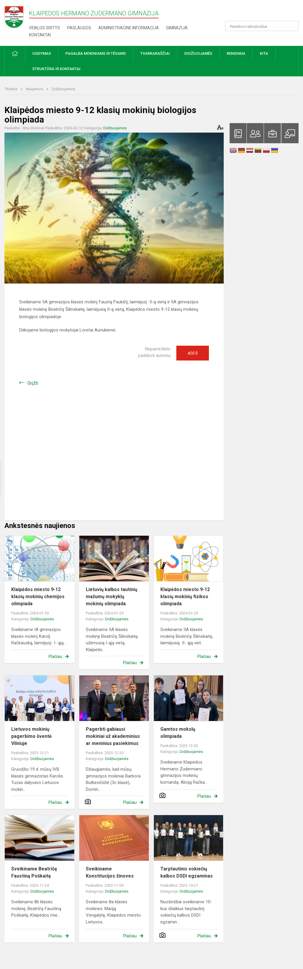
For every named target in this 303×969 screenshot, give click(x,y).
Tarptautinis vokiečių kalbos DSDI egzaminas (186, 872)
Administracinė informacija (128, 27)
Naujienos (35, 89)
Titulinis (11, 89)
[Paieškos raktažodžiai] (262, 26)
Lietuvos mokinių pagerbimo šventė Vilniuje (31, 736)
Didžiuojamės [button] (198, 53)
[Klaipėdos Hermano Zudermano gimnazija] (16, 17)
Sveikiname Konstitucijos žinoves (110, 872)
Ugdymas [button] (41, 53)
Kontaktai (40, 35)
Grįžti (33, 383)
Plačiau (55, 656)
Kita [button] (264, 53)
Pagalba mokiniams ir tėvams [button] (95, 53)
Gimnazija (177, 27)
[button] (258, 12)
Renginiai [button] (236, 53)
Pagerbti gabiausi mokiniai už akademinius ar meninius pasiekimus (113, 736)
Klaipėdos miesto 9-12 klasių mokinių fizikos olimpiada (185, 596)
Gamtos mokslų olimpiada (177, 732)
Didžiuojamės (63, 89)
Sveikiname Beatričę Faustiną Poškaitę (34, 872)
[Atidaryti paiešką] (292, 26)
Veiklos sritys (44, 27)
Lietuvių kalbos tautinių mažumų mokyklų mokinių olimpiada (111, 596)
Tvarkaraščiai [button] (155, 53)
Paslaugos (79, 27)
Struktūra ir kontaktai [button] (56, 69)
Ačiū (193, 353)
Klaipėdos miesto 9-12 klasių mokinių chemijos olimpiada (38, 596)
